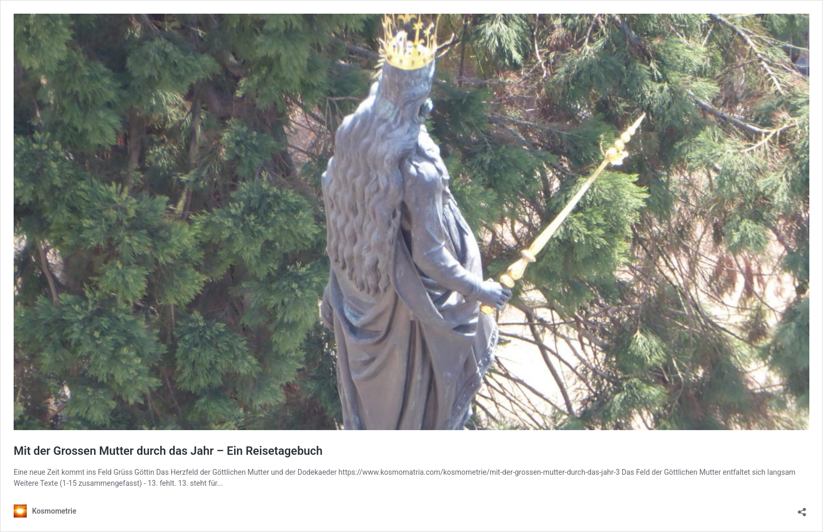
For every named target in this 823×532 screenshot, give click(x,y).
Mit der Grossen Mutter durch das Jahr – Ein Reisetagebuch (168, 450)
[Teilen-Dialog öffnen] (802, 508)
